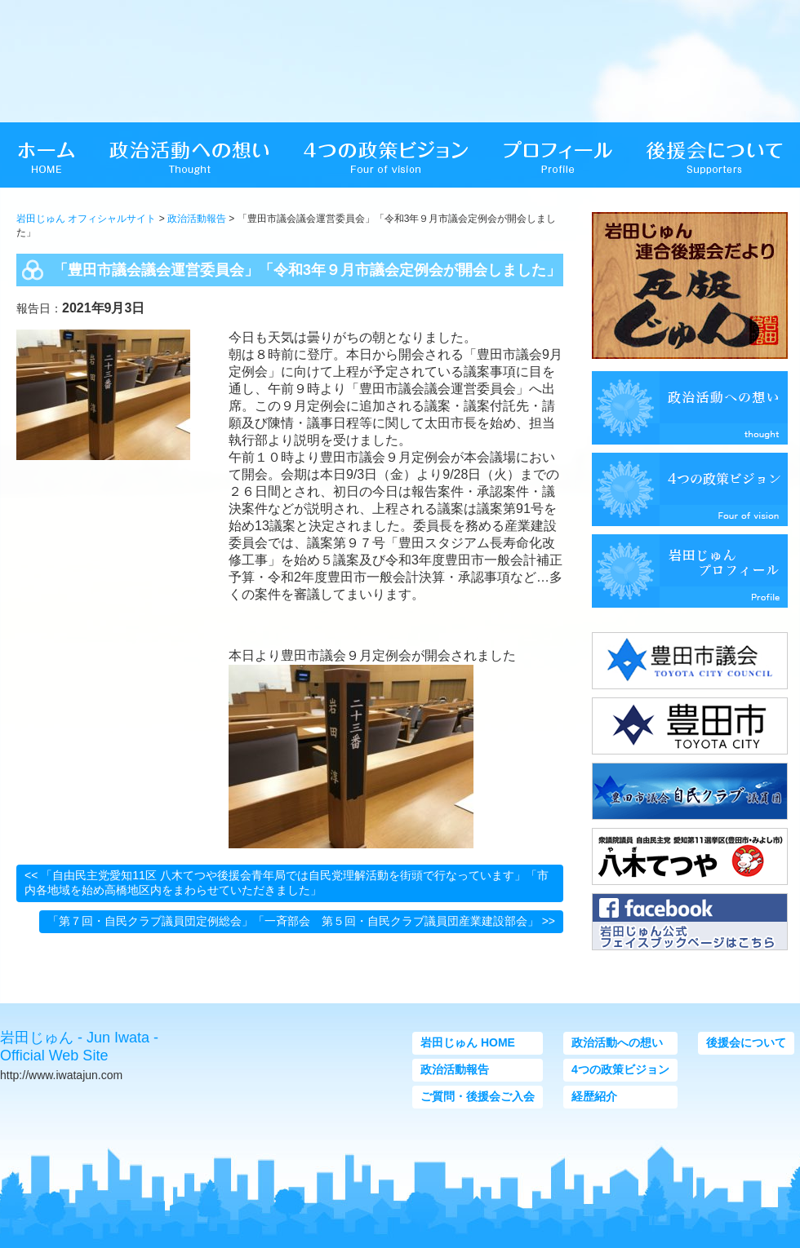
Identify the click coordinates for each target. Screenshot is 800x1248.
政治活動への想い (617, 1042)
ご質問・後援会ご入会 (477, 1096)
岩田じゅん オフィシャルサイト (86, 218)
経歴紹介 (594, 1096)
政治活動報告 (196, 218)
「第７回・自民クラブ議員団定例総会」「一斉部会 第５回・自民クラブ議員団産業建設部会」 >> (301, 920)
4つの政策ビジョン (620, 1069)
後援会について (746, 1042)
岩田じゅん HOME (467, 1042)
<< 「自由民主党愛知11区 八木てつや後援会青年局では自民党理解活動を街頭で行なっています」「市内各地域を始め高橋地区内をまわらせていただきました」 (286, 882)
